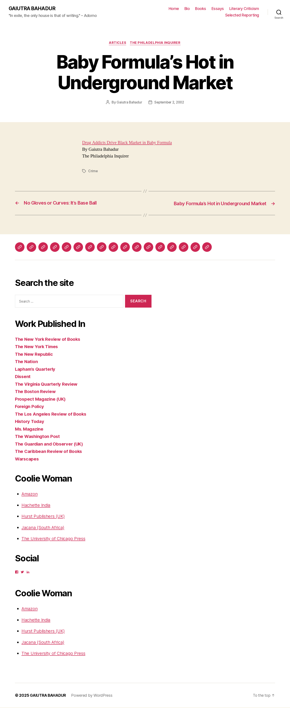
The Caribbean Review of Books (49, 451)
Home (174, 9)
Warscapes (27, 459)
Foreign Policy (30, 407)
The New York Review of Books (48, 339)
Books (200, 9)
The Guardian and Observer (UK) (50, 444)
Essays (218, 9)
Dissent (23, 377)
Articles (117, 43)
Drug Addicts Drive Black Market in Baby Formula (129, 143)
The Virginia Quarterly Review (47, 384)
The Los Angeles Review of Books (52, 414)
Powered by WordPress (93, 695)
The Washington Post (38, 436)
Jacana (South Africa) (44, 528)
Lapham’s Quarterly (36, 369)
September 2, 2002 (169, 103)
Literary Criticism (244, 9)
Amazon (30, 494)
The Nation (27, 362)
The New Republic (34, 354)
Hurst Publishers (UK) (44, 516)
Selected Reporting (242, 15)
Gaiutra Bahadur (128, 103)
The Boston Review (36, 392)
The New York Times (37, 347)
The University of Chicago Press (55, 539)
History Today (30, 421)
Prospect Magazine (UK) (41, 399)
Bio (187, 9)
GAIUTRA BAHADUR (33, 8)
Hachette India (36, 505)
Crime (93, 171)
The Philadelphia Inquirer (156, 43)
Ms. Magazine (30, 429)
